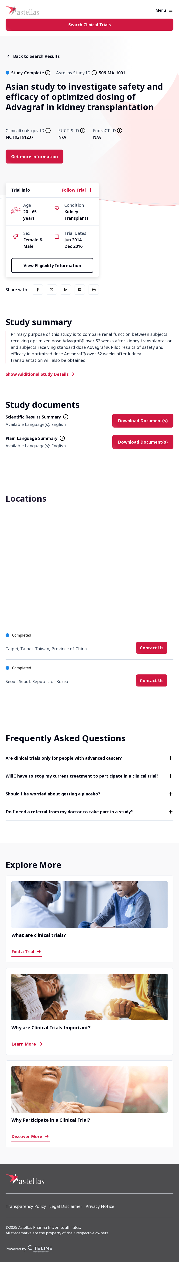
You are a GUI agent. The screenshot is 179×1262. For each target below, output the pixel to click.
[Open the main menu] (170, 10)
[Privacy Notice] (100, 1206)
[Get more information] (34, 156)
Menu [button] (161, 10)
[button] (89, 758)
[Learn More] (27, 1044)
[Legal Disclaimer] (65, 1206)
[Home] (22, 10)
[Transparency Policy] (26, 1206)
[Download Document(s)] (142, 421)
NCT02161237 (19, 137)
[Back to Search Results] (33, 56)
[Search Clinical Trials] (89, 25)
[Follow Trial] (77, 190)
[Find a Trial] (26, 951)
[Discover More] (30, 1136)
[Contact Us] (151, 648)
